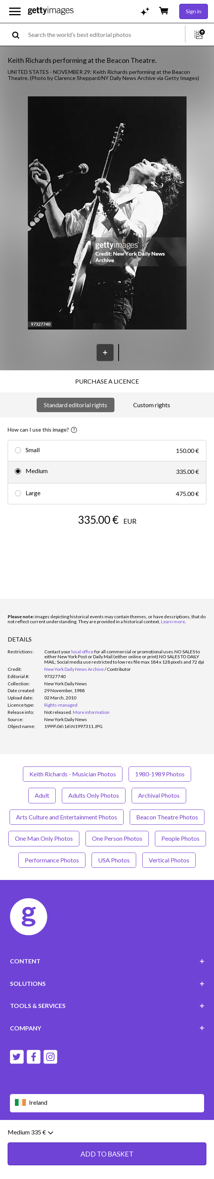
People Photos (180, 838)
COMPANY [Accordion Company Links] (107, 1028)
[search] (19, 34)
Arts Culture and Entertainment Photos (66, 817)
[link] (58, 712)
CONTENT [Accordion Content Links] (107, 961)
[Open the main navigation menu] (15, 11)
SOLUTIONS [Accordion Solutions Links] (107, 983)
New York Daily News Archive (74, 669)
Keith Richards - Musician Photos (72, 773)
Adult (42, 795)
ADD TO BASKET (107, 1158)
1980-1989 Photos (160, 773)
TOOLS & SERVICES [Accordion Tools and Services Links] (107, 1005)
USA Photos (114, 860)
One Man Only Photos (44, 838)
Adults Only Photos (93, 795)
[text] (105, 34)
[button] (107, 213)
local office (82, 651)
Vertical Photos (169, 860)
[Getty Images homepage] (51, 11)
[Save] (105, 352)
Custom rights (151, 404)
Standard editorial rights (75, 404)
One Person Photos (117, 838)
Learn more (173, 621)
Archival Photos (159, 795)
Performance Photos (52, 860)
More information (91, 712)
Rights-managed (60, 705)
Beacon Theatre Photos (167, 817)
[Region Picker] (107, 1103)
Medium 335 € (30, 1136)
